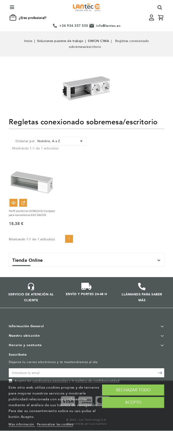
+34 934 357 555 (73, 25)
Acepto (133, 402)
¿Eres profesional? (32, 18)
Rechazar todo (133, 390)
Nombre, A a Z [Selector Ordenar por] (60, 141)
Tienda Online (27, 261)
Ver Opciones (23, 203)
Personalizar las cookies (55, 424)
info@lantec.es (108, 25)
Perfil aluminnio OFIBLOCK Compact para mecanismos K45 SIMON (32, 213)
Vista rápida (13, 203)
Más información (22, 424)
